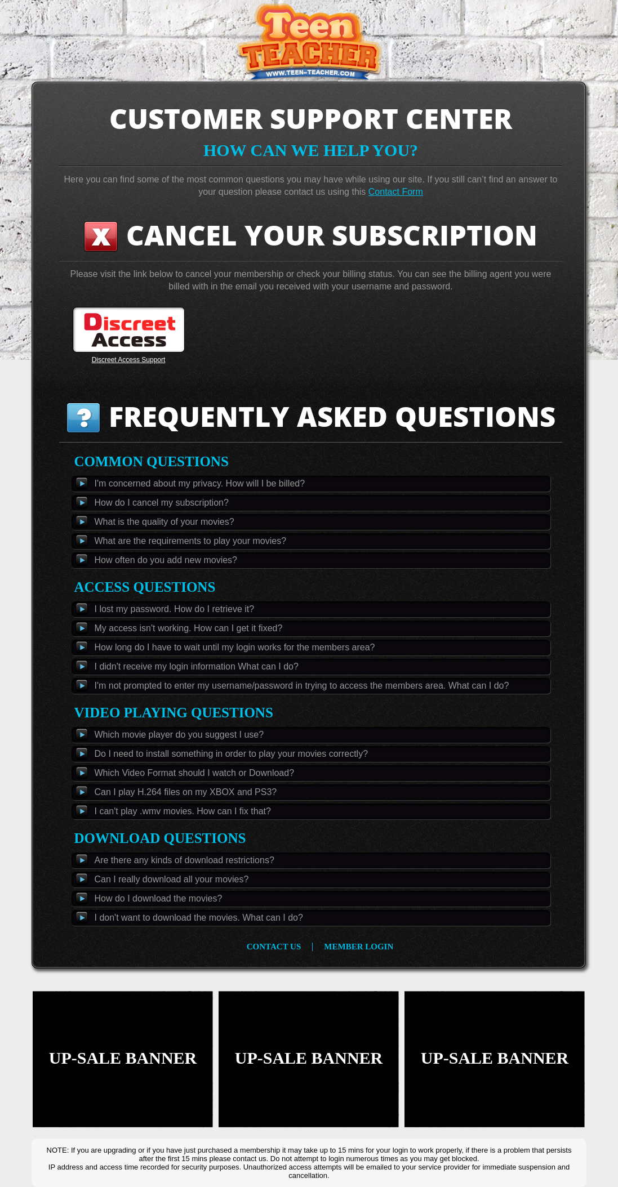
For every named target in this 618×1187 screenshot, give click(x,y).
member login (358, 947)
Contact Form (395, 192)
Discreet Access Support (129, 360)
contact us (274, 947)
